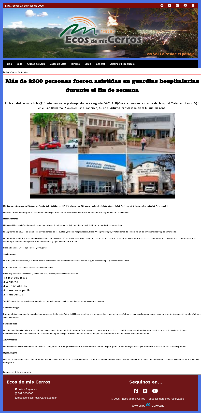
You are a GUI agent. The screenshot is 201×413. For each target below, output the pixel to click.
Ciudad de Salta (36, 63)
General (100, 63)
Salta (19, 63)
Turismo (75, 63)
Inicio (9, 63)
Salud (88, 63)
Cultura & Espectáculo (122, 63)
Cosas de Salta (58, 63)
